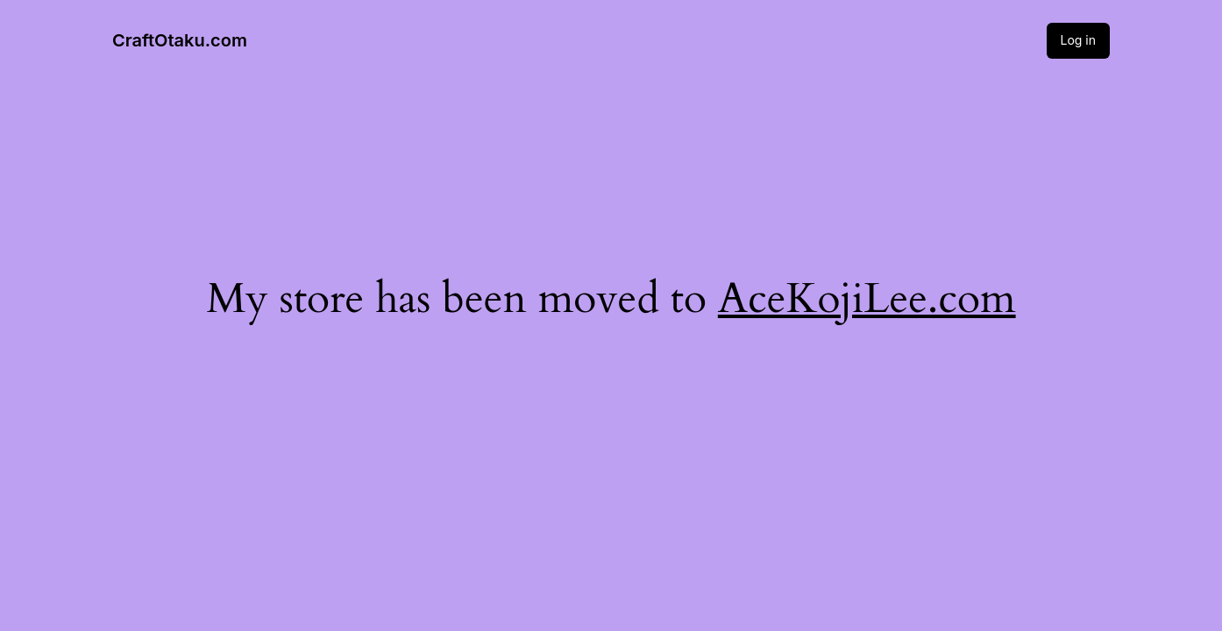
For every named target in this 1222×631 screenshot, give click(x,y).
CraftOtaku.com (179, 40)
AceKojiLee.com (867, 298)
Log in (1079, 39)
